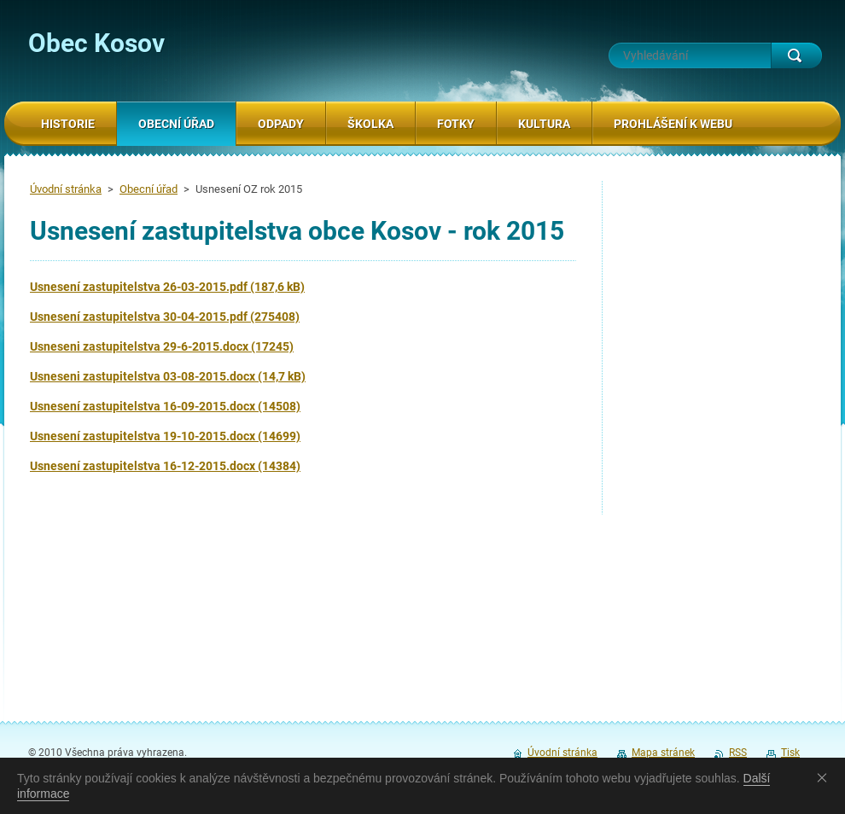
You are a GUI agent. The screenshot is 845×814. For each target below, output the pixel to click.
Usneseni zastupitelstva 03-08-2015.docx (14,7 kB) (168, 376)
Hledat (796, 55)
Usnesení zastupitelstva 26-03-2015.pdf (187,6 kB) (167, 287)
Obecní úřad (148, 189)
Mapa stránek (663, 753)
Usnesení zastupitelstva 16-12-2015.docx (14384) (165, 466)
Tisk (790, 753)
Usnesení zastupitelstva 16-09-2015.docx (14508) (165, 406)
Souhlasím (825, 777)
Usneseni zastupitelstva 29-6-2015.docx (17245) (162, 346)
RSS (738, 753)
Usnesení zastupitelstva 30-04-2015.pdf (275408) (165, 316)
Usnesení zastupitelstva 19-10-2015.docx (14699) (165, 436)
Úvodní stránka (66, 189)
